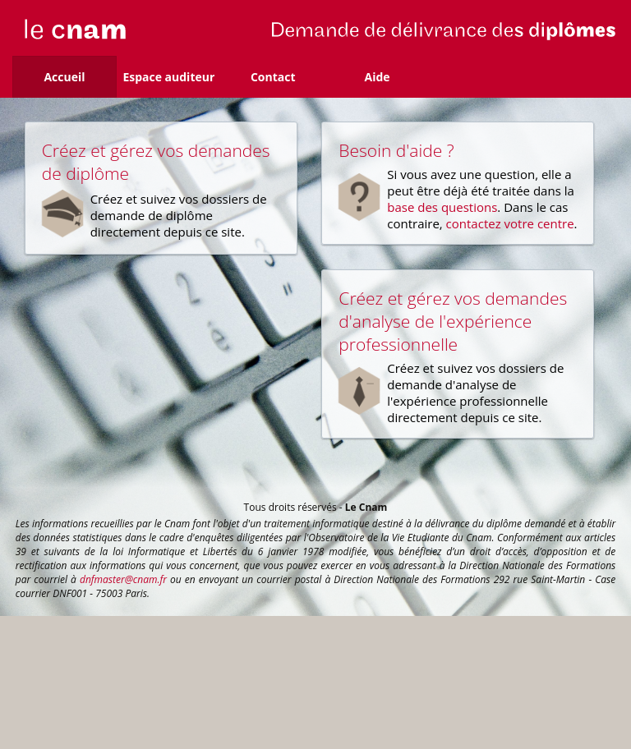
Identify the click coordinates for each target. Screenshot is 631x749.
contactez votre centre (510, 223)
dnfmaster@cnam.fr (123, 579)
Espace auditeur (168, 77)
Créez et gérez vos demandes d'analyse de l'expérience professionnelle (453, 321)
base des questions (442, 207)
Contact (273, 77)
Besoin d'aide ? (396, 150)
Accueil (64, 77)
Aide (377, 77)
